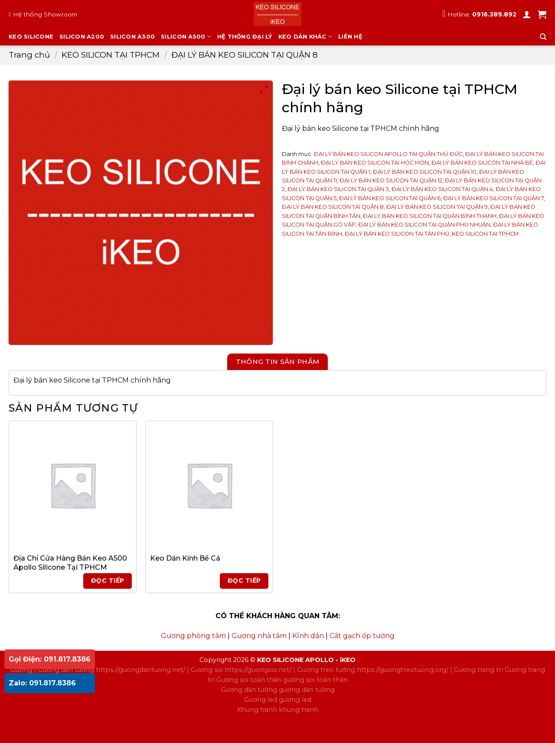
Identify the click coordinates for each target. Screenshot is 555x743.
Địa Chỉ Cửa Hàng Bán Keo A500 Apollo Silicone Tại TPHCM (70, 562)
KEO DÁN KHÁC (305, 36)
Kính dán (308, 636)
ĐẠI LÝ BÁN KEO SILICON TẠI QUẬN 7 (493, 198)
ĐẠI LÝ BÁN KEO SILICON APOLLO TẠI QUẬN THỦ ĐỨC (388, 154)
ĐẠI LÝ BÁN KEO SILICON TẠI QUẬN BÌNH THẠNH (429, 216)
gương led (295, 700)
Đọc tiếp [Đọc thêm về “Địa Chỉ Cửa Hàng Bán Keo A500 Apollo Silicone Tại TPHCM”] (107, 580)
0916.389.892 (494, 14)
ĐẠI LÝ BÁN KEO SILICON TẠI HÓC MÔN (375, 162)
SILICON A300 (132, 36)
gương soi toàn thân (315, 680)
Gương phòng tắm (193, 636)
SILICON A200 (81, 36)
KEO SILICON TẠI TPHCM (111, 55)
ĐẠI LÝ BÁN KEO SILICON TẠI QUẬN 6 (390, 198)
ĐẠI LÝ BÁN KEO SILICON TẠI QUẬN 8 (244, 55)
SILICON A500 (186, 36)
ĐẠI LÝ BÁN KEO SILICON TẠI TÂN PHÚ (397, 233)
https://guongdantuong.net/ (140, 670)
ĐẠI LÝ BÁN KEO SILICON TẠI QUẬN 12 (391, 180)
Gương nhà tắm (259, 636)
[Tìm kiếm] (543, 37)
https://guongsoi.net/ (258, 670)
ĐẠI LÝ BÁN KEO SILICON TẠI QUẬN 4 (442, 189)
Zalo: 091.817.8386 (42, 683)
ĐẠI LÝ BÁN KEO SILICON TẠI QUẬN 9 (437, 207)
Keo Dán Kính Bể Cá (185, 558)
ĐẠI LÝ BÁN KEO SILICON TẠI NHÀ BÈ (482, 162)
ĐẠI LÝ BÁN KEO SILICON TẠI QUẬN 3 (338, 189)
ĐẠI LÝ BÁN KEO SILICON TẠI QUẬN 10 (425, 172)
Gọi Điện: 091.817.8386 (50, 659)
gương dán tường (307, 690)
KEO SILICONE (31, 36)
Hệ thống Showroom (45, 14)
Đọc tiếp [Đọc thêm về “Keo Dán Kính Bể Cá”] (244, 580)
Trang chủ (29, 55)
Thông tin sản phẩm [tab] (278, 361)
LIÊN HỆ (350, 36)
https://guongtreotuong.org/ (402, 670)
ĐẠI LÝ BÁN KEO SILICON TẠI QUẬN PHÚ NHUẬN (424, 224)
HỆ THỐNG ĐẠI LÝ (244, 36)
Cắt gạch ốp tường (362, 636)
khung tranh (298, 710)
